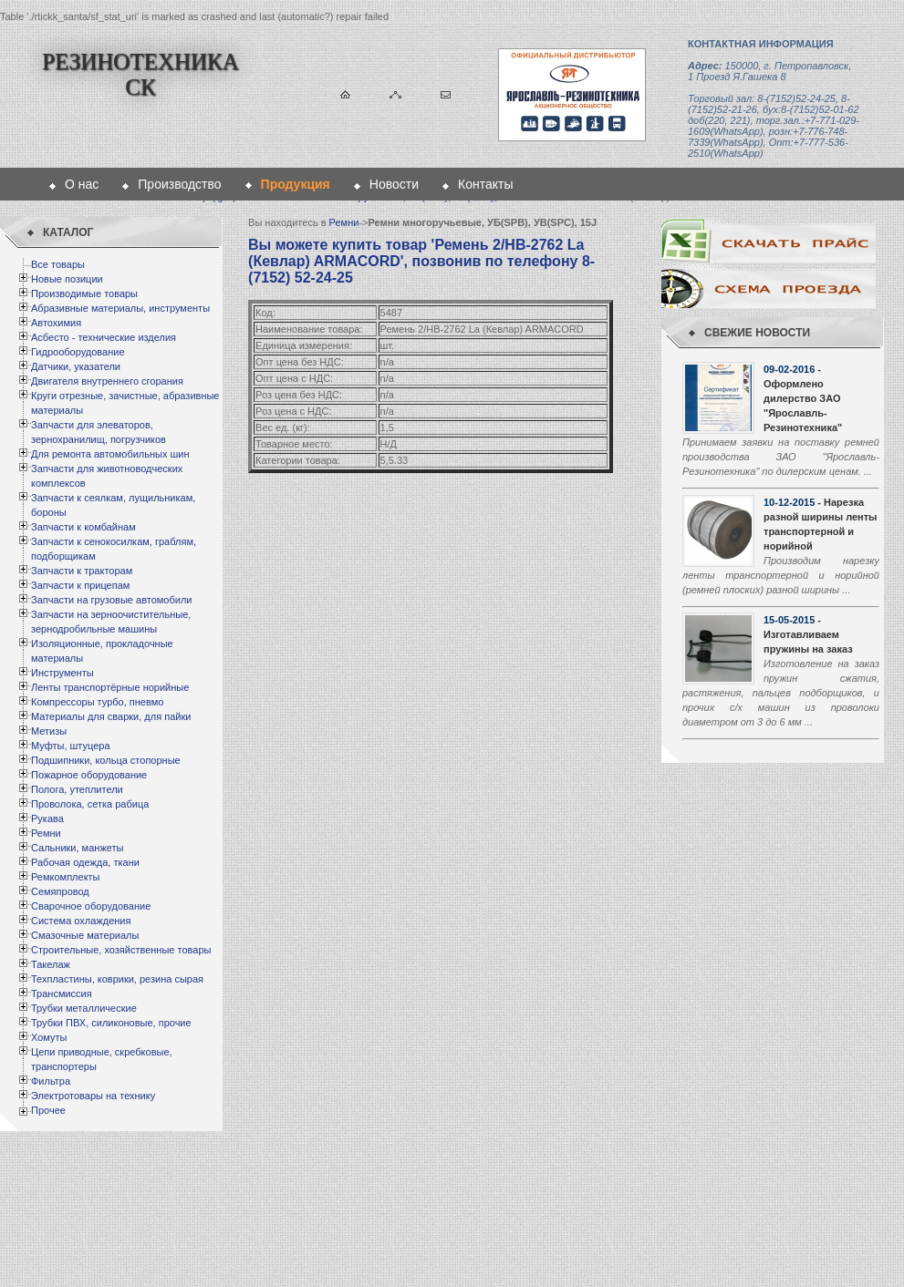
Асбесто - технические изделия (103, 337)
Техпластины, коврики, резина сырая (117, 978)
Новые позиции (67, 278)
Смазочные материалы (85, 935)
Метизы (49, 731)
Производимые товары (84, 293)
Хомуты (49, 1037)
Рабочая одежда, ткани (85, 862)
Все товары (58, 264)
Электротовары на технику (93, 1095)
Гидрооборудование (78, 351)
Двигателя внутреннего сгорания (107, 381)
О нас (82, 184)
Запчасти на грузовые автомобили (111, 599)
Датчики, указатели (75, 366)
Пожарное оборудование (89, 774)
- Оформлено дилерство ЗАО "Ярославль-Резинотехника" (803, 398)
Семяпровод (60, 891)
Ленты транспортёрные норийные (110, 687)
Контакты (485, 184)
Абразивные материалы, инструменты (120, 308)
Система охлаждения (80, 920)
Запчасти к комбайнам (83, 526)
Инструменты (62, 672)
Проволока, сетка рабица (90, 803)
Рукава (47, 818)
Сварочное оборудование (91, 906)
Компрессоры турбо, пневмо (97, 701)
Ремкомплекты (65, 876)
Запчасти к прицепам (80, 585)
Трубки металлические (84, 1008)
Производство (179, 184)
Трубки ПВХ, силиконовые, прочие (111, 1022)
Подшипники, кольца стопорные (106, 760)
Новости (394, 184)
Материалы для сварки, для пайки (111, 716)
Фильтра (50, 1081)
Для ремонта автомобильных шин (110, 453)
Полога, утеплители (77, 789)
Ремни (46, 833)
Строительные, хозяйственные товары (121, 949)
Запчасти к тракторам (81, 570)
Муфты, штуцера (70, 745)
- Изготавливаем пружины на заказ (808, 634)
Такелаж (50, 964)
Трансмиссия (61, 993)
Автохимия (56, 322)
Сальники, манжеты (77, 847)
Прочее (48, 1110)
